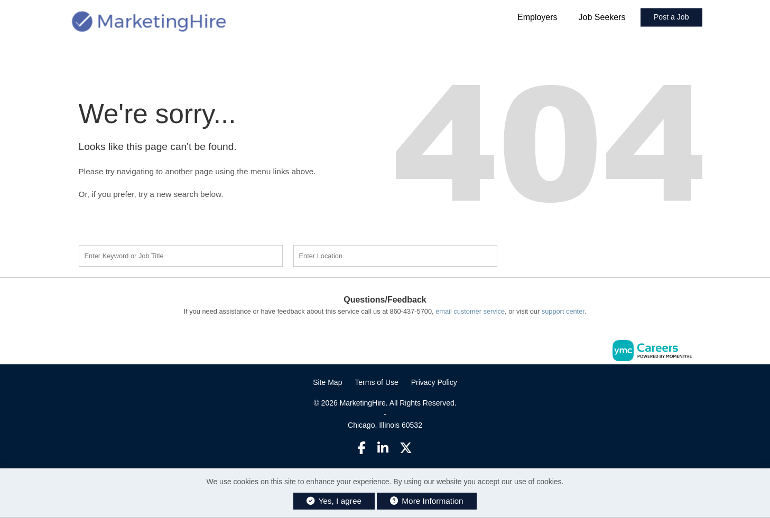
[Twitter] (406, 448)
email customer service (470, 311)
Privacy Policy (434, 382)
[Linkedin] (383, 448)
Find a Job (569, 254)
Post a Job (671, 17)
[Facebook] (361, 448)
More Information (426, 500)
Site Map (327, 382)
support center (563, 311)
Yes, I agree (334, 500)
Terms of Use (376, 382)
